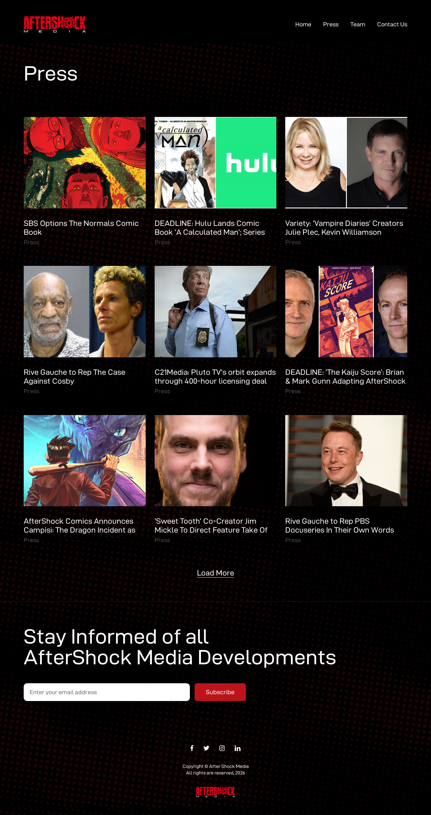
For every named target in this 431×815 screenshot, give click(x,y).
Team (357, 24)
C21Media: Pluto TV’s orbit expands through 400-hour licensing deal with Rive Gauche (215, 381)
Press (331, 24)
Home (303, 24)
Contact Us (392, 24)
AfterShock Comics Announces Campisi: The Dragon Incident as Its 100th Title (79, 530)
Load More (215, 573)
